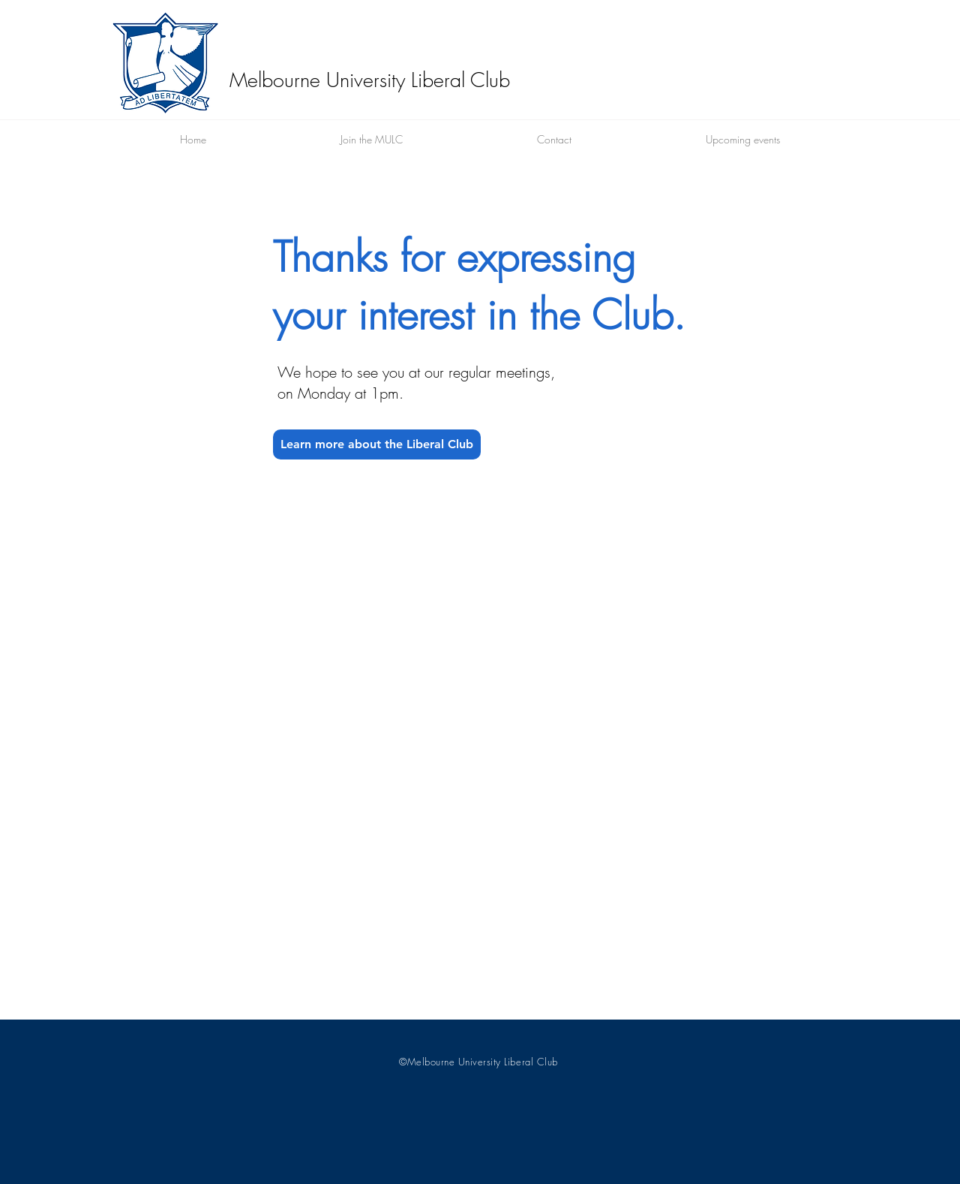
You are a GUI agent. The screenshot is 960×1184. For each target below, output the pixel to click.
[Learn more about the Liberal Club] (377, 444)
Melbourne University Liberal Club (370, 80)
